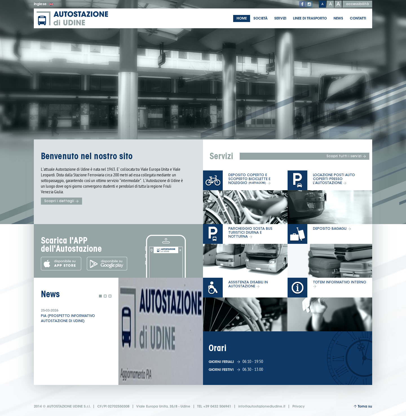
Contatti (358, 18)
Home (242, 18)
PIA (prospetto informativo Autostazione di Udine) (68, 318)
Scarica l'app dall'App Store (61, 263)
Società (260, 18)
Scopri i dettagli (61, 201)
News (338, 18)
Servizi (280, 18)
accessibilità (357, 4)
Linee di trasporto (310, 18)
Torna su (363, 406)
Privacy (298, 406)
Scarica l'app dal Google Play (107, 263)
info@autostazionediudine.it (261, 406)
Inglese (43, 4)
